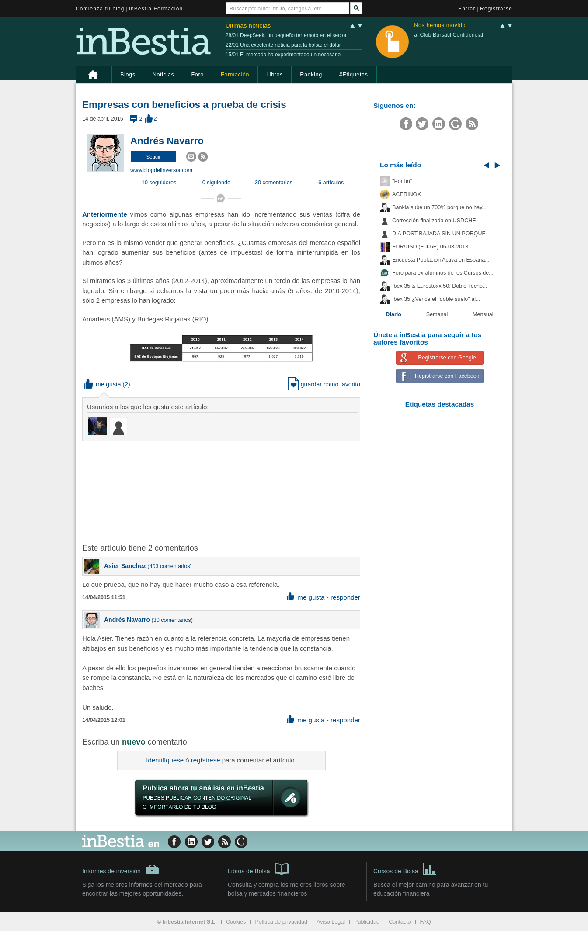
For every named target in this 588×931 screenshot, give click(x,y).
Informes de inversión (120, 869)
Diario (393, 314)
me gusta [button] (102, 384)
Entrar (467, 9)
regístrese (205, 760)
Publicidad (366, 922)
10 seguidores (159, 182)
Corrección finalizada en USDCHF (434, 220)
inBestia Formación (156, 9)
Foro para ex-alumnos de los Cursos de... (443, 273)
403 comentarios (169, 566)
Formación (235, 75)
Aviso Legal (331, 922)
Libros (274, 75)
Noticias (163, 75)
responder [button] (345, 597)
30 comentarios (273, 182)
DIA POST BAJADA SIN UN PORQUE (439, 234)
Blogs (128, 75)
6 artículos (331, 182)
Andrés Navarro (167, 140)
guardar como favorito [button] (324, 384)
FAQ (425, 922)
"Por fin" (402, 181)
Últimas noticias (248, 25)
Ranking (311, 75)
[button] (153, 157)
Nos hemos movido (440, 25)
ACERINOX (406, 194)
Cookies (236, 922)
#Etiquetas (353, 75)
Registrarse (496, 9)
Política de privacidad (281, 922)
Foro (197, 75)
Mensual (483, 314)
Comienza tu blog (100, 9)
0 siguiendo (216, 182)
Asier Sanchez (125, 565)
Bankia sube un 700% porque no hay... (439, 207)
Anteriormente (104, 214)
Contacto (400, 922)
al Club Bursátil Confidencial (448, 35)
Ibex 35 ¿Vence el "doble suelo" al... (436, 299)
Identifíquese (165, 760)
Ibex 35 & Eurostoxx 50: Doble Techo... (439, 286)
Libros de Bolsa (258, 868)
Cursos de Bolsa (405, 868)
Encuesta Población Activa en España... (441, 260)
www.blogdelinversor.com (161, 170)
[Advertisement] (222, 491)
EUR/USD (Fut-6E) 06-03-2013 (430, 247)
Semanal (437, 314)
